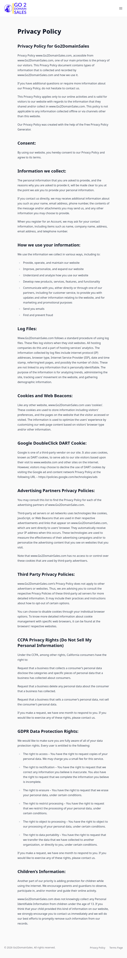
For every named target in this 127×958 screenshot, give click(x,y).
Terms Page (116, 947)
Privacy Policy (97, 947)
